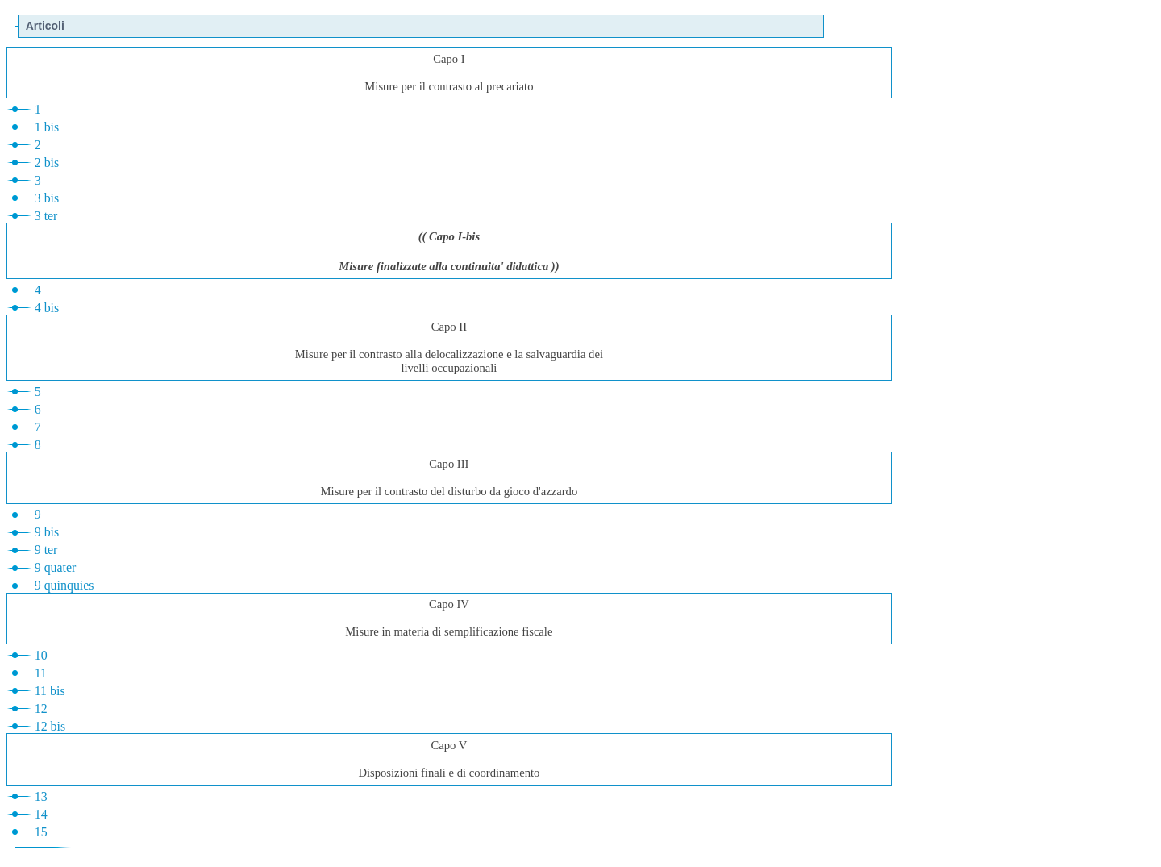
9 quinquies (64, 585)
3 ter (46, 216)
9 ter (46, 549)
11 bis (50, 691)
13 (41, 796)
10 (41, 655)
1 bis (47, 127)
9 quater (56, 567)
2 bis (47, 162)
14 (41, 814)
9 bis (47, 532)
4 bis (47, 308)
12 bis (50, 726)
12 (41, 708)
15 (41, 832)
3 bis (47, 198)
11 (41, 673)
